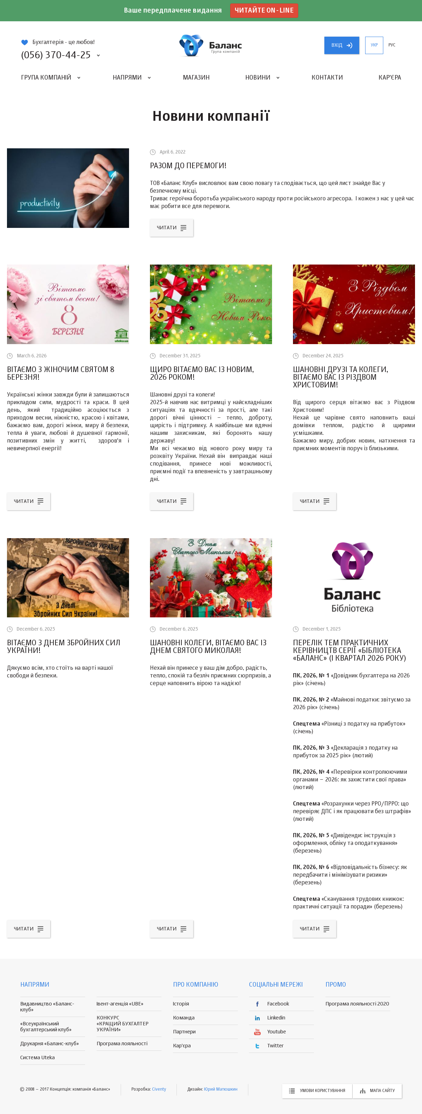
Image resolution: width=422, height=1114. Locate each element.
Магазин (196, 78)
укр (374, 45)
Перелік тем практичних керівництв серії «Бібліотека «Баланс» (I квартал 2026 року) (349, 650)
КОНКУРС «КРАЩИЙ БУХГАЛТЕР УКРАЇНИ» (123, 1023)
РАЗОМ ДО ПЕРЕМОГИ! (188, 166)
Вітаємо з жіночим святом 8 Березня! (60, 373)
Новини (257, 78)
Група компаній (46, 78)
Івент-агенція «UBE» (120, 1004)
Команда (184, 1017)
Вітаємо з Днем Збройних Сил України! (63, 647)
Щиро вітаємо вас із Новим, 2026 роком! (202, 373)
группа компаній (211, 45)
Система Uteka (37, 1057)
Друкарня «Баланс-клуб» (49, 1043)
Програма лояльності (122, 1043)
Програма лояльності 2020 (357, 1004)
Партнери (184, 1031)
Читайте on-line (264, 10)
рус (392, 45)
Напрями (127, 78)
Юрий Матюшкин (221, 1089)
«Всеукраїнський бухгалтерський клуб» (45, 1026)
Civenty (159, 1089)
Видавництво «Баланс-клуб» (47, 1006)
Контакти (327, 78)
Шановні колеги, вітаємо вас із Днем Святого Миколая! (208, 647)
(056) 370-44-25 (56, 55)
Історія (181, 1004)
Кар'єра (389, 78)
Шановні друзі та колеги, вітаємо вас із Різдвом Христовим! (340, 377)
